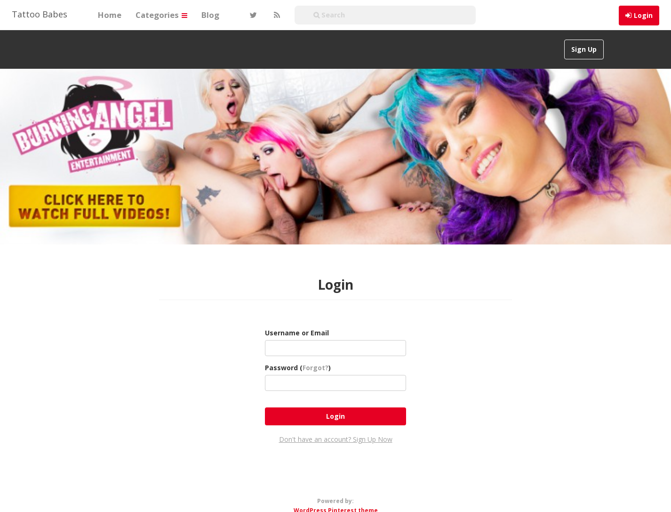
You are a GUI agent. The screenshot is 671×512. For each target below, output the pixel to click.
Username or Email (297, 332)
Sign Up (584, 49)
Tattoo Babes (39, 14)
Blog (210, 14)
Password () (298, 367)
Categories (161, 14)
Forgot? (315, 367)
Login (643, 15)
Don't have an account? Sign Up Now (335, 439)
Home (109, 14)
